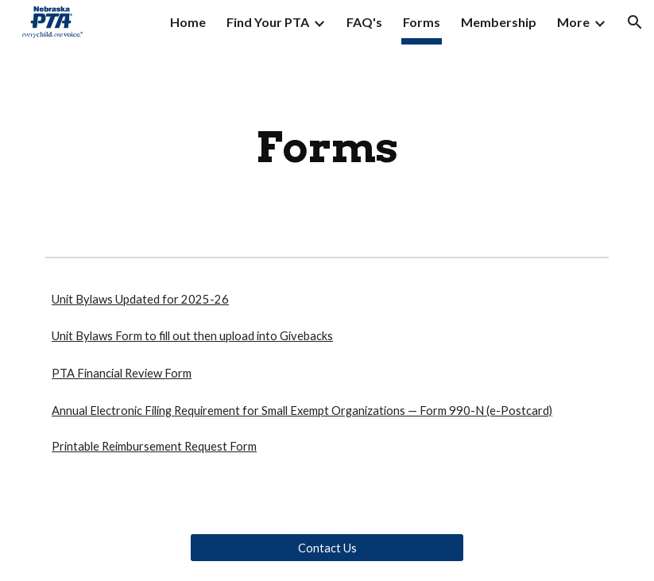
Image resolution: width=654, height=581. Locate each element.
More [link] (573, 21)
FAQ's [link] (364, 21)
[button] (635, 22)
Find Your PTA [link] (267, 21)
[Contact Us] (327, 547)
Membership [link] (498, 21)
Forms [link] (421, 21)
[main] (327, 147)
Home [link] (188, 21)
